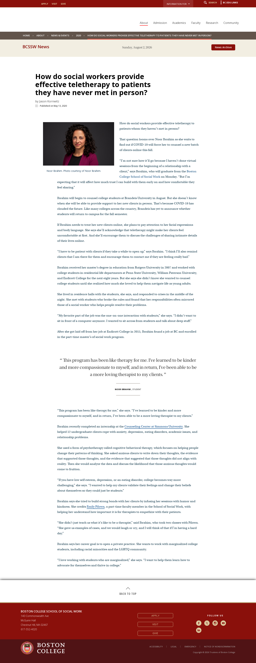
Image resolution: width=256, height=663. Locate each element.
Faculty (196, 23)
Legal (174, 646)
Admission (160, 23)
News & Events (60, 35)
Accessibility (156, 646)
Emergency (190, 646)
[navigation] (187, 16)
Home (26, 35)
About (144, 23)
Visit (54, 4)
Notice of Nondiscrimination (219, 646)
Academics (179, 23)
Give (63, 4)
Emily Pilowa (96, 506)
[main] (128, 327)
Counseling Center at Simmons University (153, 426)
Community (231, 23)
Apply (44, 4)
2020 (78, 35)
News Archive (223, 47)
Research (212, 23)
